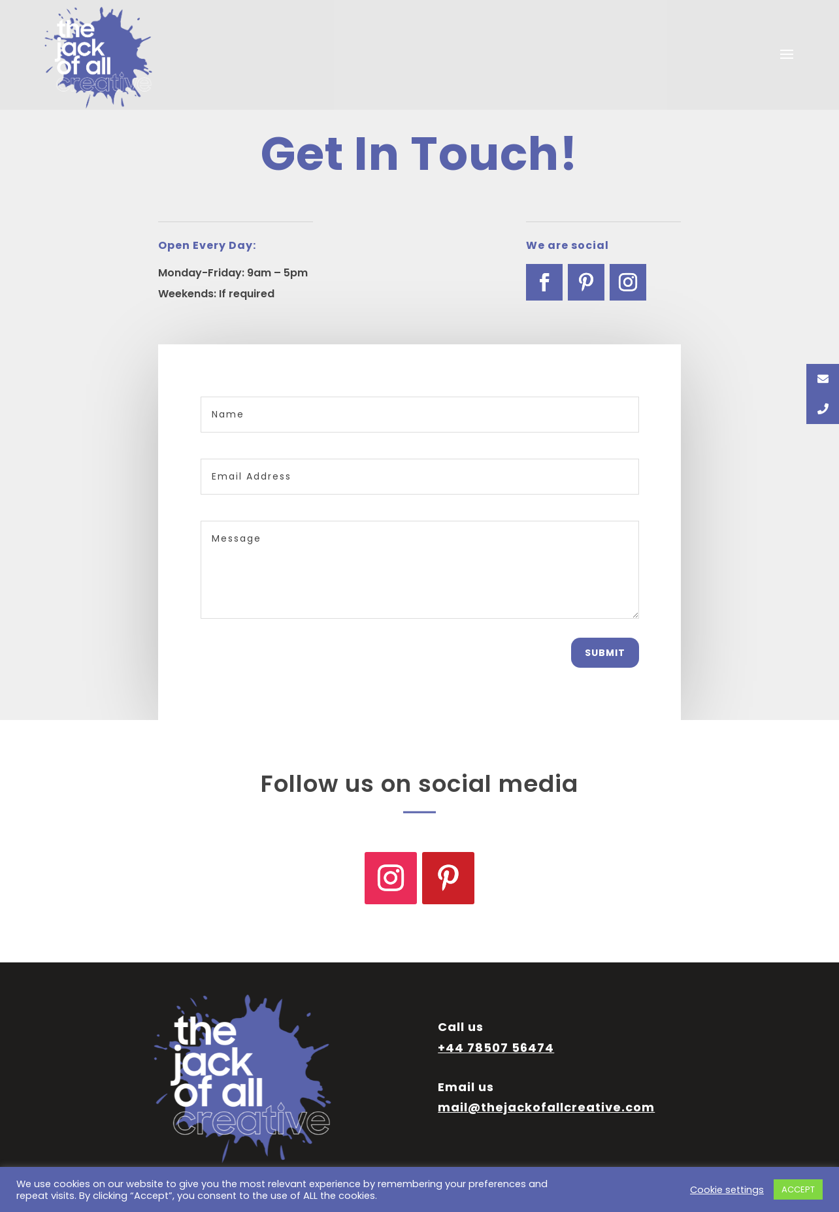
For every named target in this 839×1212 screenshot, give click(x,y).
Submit (605, 652)
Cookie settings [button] (727, 1190)
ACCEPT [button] (798, 1189)
